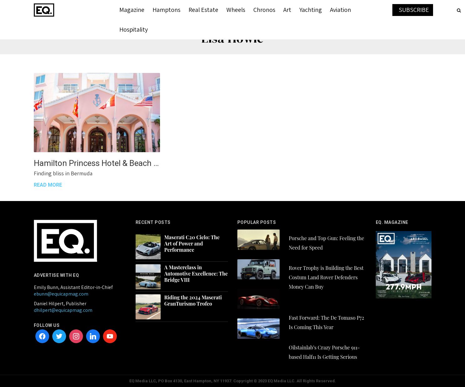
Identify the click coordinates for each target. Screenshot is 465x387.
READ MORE (48, 185)
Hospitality (133, 29)
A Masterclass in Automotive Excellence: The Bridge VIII (196, 273)
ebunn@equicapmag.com (61, 294)
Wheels (235, 10)
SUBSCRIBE (414, 10)
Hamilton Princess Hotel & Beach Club (97, 163)
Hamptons (166, 10)
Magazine (131, 10)
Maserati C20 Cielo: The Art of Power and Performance (192, 243)
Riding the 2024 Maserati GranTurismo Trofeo (193, 300)
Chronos (264, 10)
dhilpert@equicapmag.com (63, 310)
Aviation (340, 10)
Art (287, 10)
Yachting (310, 10)
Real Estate (203, 10)
